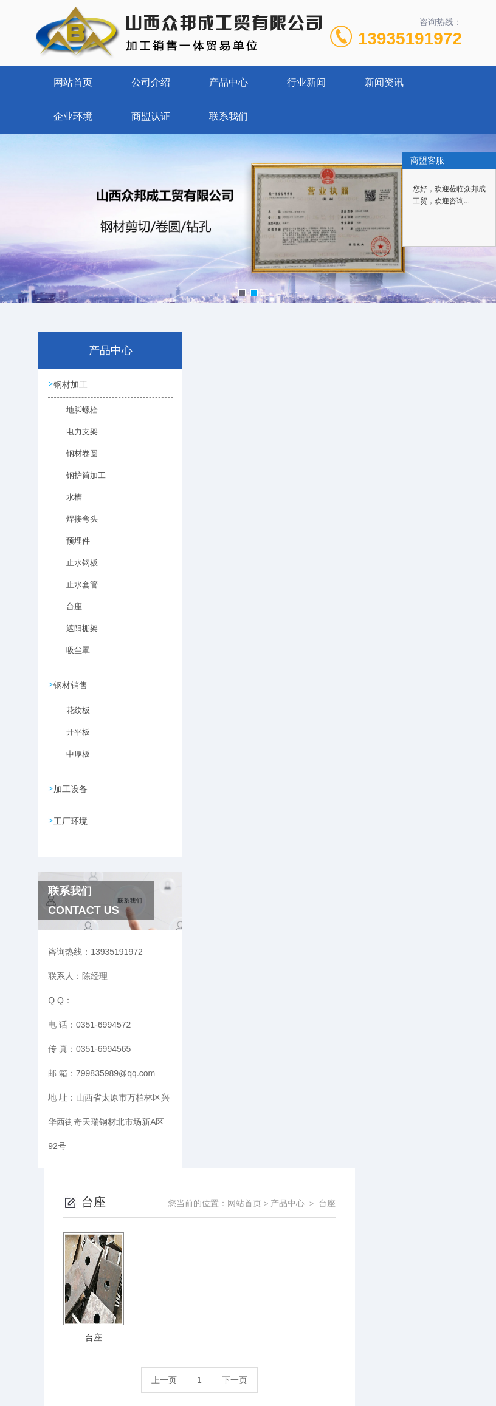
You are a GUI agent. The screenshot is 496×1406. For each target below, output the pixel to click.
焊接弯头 (76, 526)
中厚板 (72, 764)
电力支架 (76, 439)
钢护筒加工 (79, 483)
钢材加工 (73, 386)
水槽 (68, 504)
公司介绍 (150, 82)
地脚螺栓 (76, 417)
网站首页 (72, 82)
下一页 (341, 544)
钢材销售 (73, 689)
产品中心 (228, 82)
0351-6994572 (127, 1348)
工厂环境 (73, 829)
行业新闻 (306, 82)
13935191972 (410, 38)
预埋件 (72, 548)
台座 (68, 614)
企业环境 (72, 116)
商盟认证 (150, 116)
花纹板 (72, 720)
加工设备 (73, 795)
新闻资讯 (384, 82)
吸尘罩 (72, 658)
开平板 (72, 742)
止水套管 (76, 592)
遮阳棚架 (76, 636)
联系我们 (228, 116)
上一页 (271, 544)
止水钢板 (76, 570)
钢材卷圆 (76, 461)
